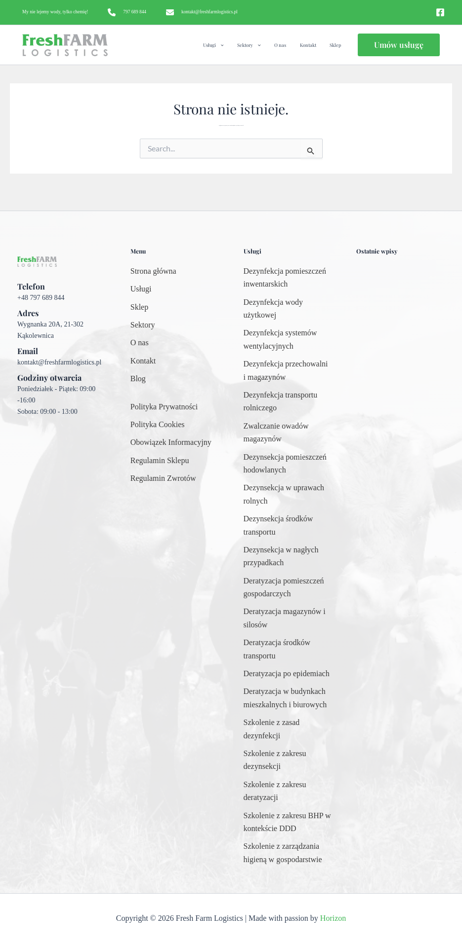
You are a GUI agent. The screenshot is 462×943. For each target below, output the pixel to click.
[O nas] (139, 342)
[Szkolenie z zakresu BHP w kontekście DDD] (288, 822)
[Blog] (138, 378)
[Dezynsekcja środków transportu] (288, 525)
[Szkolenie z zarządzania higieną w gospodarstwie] (288, 853)
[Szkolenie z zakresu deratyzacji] (288, 791)
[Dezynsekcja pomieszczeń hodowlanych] (288, 464)
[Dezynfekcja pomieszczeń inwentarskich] (288, 278)
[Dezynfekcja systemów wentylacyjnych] (288, 339)
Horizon (333, 918)
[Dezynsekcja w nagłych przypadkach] (288, 557)
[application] (240, 45)
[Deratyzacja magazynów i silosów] (288, 618)
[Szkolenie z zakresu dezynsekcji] (288, 760)
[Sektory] (142, 325)
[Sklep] (139, 307)
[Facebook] (440, 12)
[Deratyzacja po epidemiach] (287, 673)
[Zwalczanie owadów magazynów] (288, 433)
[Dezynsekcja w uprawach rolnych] (288, 494)
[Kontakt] (143, 361)
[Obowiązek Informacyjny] (170, 442)
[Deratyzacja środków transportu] (288, 649)
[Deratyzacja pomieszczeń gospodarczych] (288, 588)
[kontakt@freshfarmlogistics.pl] (202, 12)
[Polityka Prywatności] (164, 406)
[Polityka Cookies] (157, 424)
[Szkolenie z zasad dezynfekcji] (288, 729)
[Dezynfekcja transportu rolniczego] (288, 402)
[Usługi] (141, 289)
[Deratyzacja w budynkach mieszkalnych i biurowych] (288, 698)
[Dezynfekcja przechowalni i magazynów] (288, 371)
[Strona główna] (153, 271)
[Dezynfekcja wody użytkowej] (288, 309)
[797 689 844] (127, 12)
